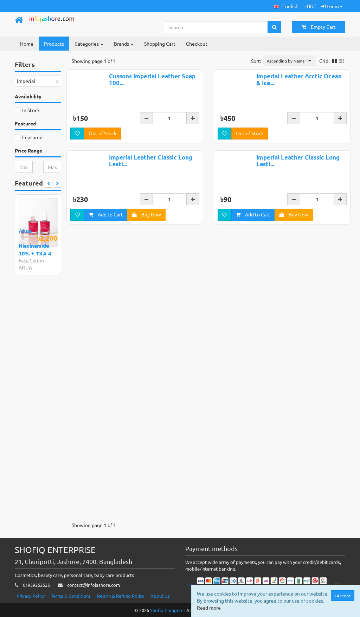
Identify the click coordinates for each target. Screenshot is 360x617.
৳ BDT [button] (309, 6)
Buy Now (146, 214)
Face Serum (31, 260)
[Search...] (216, 27)
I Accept (343, 595)
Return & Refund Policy (120, 596)
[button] (286, 6)
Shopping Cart (159, 43)
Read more (209, 607)
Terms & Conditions (71, 596)
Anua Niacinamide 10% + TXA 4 (35, 242)
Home (26, 43)
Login (332, 6)
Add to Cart (106, 214)
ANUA (25, 267)
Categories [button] (89, 43)
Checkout (196, 43)
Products (54, 43)
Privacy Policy (31, 596)
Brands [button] (124, 43)
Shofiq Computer (167, 610)
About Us (160, 596)
